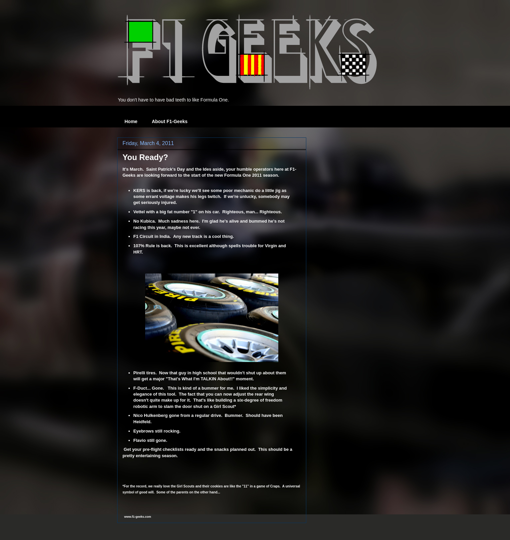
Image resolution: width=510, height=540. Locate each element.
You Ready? (145, 157)
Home (131, 121)
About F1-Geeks (169, 121)
